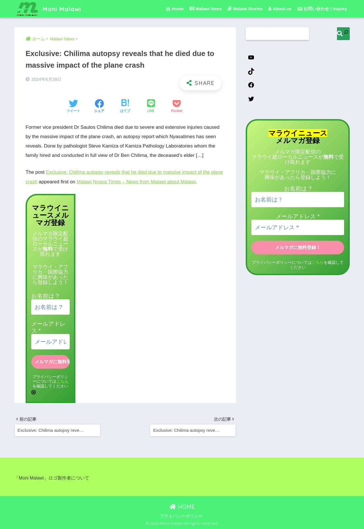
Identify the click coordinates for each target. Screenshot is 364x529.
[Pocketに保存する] (176, 106)
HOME (182, 506)
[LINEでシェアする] (151, 106)
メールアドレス (297, 216)
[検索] (343, 33)
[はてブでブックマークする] (125, 106)
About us (279, 8)
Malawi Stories (245, 8)
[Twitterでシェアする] (73, 106)
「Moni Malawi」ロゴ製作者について (51, 478)
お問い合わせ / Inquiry (322, 9)
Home (174, 9)
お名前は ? (45, 295)
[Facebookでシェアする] (99, 106)
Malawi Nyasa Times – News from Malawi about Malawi (137, 181)
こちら (62, 380)
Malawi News (205, 8)
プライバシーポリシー (181, 516)
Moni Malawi (50, 9)
